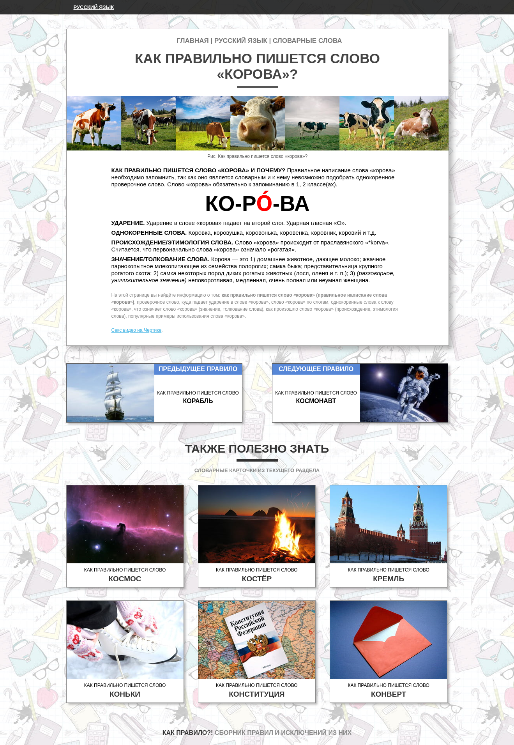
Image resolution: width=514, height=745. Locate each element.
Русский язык (94, 7)
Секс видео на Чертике (136, 330)
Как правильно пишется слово (125, 575)
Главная (192, 40)
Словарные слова (307, 40)
